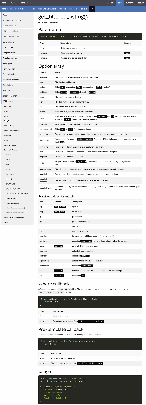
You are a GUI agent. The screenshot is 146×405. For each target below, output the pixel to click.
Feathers (6, 90)
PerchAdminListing (11, 130)
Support (129, 3)
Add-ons (111, 3)
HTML (6, 111)
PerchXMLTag (9, 126)
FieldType (7, 140)
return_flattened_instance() (15, 208)
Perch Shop (26, 3)
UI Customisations (10, 31)
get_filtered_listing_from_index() (17, 193)
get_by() (9, 179)
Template (7, 121)
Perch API (8, 106)
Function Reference (68, 9)
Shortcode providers (11, 80)
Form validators (9, 69)
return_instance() (12, 198)
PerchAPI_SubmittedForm (14, 217)
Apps (5, 15)
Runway (14, 3)
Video (32, 9)
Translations (8, 85)
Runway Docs (20, 9)
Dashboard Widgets (11, 37)
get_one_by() (10, 184)
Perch (4, 3)
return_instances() (12, 203)
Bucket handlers (9, 26)
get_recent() (10, 174)
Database (7, 135)
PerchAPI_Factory (11, 150)
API (92, 9)
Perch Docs (7, 9)
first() (8, 169)
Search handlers (9, 74)
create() (8, 155)
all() (7, 164)
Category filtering (93, 124)
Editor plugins (8, 42)
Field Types (7, 63)
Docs (120, 3)
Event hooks (8, 47)
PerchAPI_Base (10, 145)
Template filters (9, 53)
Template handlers (10, 58)
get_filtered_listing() (13, 188)
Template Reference (47, 9)
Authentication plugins (12, 20)
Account (140, 3)
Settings (7, 222)
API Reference (9, 101)
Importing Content (10, 96)
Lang (6, 116)
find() (8, 159)
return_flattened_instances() (16, 213)
